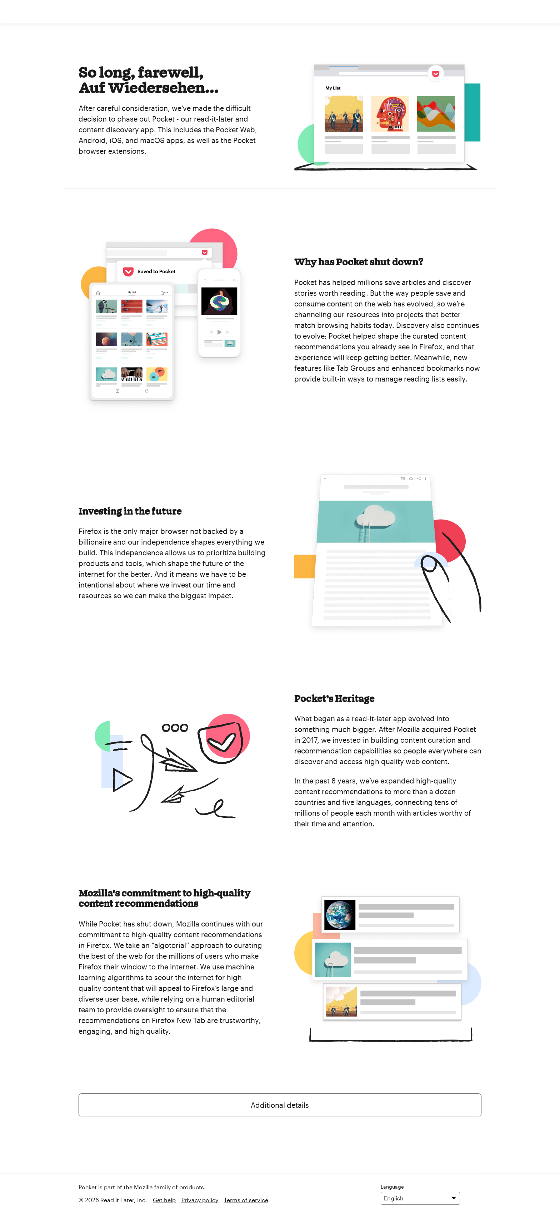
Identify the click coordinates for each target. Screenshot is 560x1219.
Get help (164, 1199)
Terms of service (246, 1199)
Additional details (280, 1105)
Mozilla (143, 1187)
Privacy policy (199, 1199)
